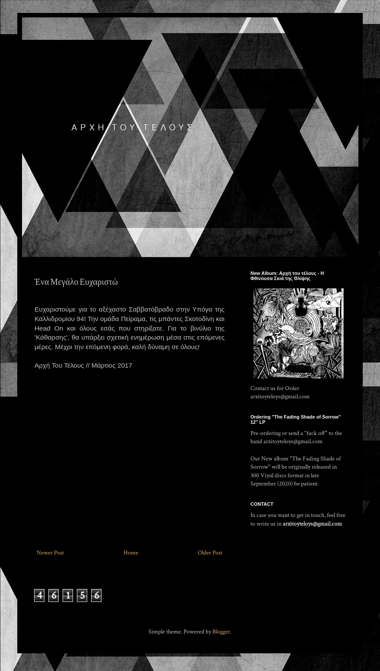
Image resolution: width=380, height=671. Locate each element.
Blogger (221, 632)
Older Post (210, 553)
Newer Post (50, 553)
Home (131, 553)
